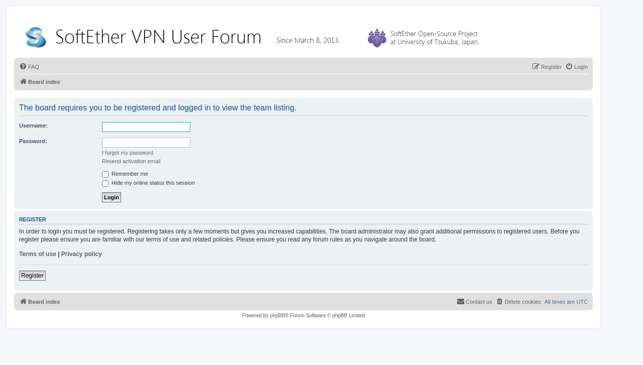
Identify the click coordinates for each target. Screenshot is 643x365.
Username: (33, 126)
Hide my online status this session (148, 183)
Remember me (125, 174)
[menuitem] (29, 67)
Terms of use (37, 254)
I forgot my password (127, 153)
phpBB (277, 315)
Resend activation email (131, 161)
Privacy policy (81, 254)
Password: (33, 141)
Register (32, 275)
